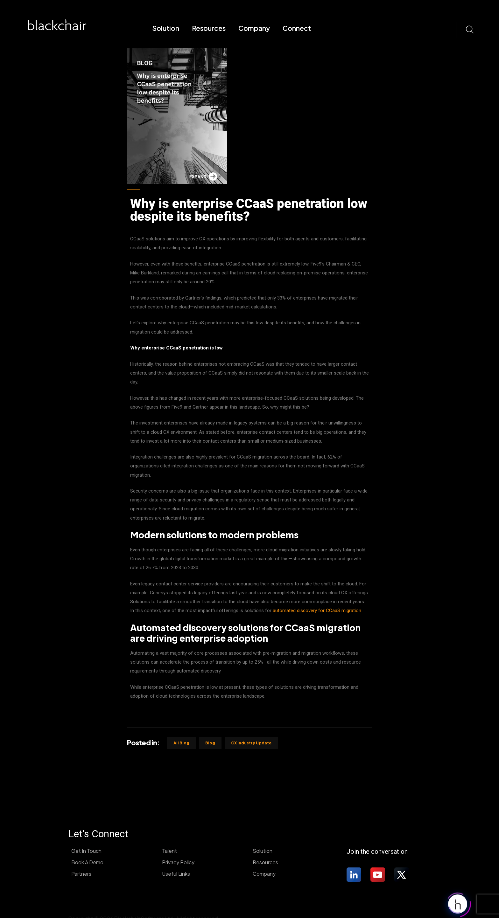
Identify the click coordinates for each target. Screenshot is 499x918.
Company (254, 28)
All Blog (181, 743)
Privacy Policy (178, 862)
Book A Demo (87, 862)
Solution (165, 28)
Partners (81, 873)
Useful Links (176, 873)
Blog (210, 743)
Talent (169, 850)
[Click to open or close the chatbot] (457, 902)
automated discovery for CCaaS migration (317, 610)
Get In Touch (86, 850)
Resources (209, 28)
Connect (297, 28)
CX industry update (251, 743)
